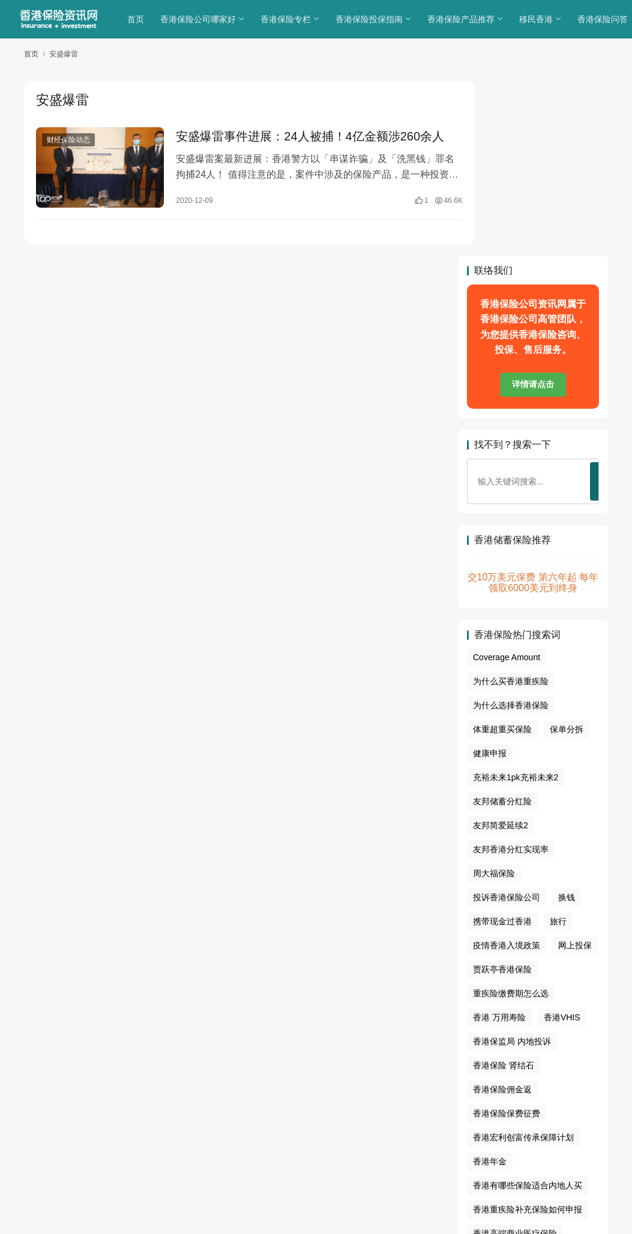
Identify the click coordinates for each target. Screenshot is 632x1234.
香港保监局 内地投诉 (512, 867)
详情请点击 (533, 210)
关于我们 (229, 1137)
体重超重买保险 (502, 556)
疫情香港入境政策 (506, 772)
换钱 (566, 724)
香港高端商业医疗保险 (515, 1059)
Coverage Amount (506, 484)
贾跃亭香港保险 (502, 796)
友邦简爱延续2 (500, 652)
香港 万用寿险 (499, 843)
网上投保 (575, 772)
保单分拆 (566, 556)
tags (300, 1152)
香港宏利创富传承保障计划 (523, 963)
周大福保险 (494, 700)
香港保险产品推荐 (462, 19)
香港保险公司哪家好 (199, 19)
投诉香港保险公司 (506, 724)
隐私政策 (269, 1137)
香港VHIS (562, 843)
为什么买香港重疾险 (511, 508)
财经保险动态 (68, 140)
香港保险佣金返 (502, 915)
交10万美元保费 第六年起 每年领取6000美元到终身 (533, 409)
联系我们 (403, 1137)
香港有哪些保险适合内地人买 (527, 1011)
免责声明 (364, 1137)
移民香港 (537, 19)
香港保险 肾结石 (503, 891)
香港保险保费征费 (506, 939)
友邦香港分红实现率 (511, 676)
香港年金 (490, 987)
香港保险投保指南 (370, 19)
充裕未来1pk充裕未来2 (515, 604)
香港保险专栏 (287, 19)
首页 (136, 19)
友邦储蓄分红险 (502, 628)
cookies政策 (316, 1137)
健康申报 (490, 580)
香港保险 (365, 1167)
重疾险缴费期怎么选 (511, 820)
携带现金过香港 (502, 748)
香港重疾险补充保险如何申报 (527, 1035)
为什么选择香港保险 (511, 532)
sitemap (325, 1152)
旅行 (558, 748)
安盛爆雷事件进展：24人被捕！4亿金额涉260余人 (295, 145)
